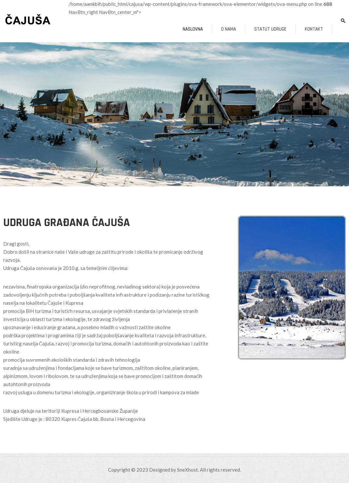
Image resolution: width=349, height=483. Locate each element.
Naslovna (193, 29)
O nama (228, 29)
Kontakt (314, 29)
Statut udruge (270, 29)
